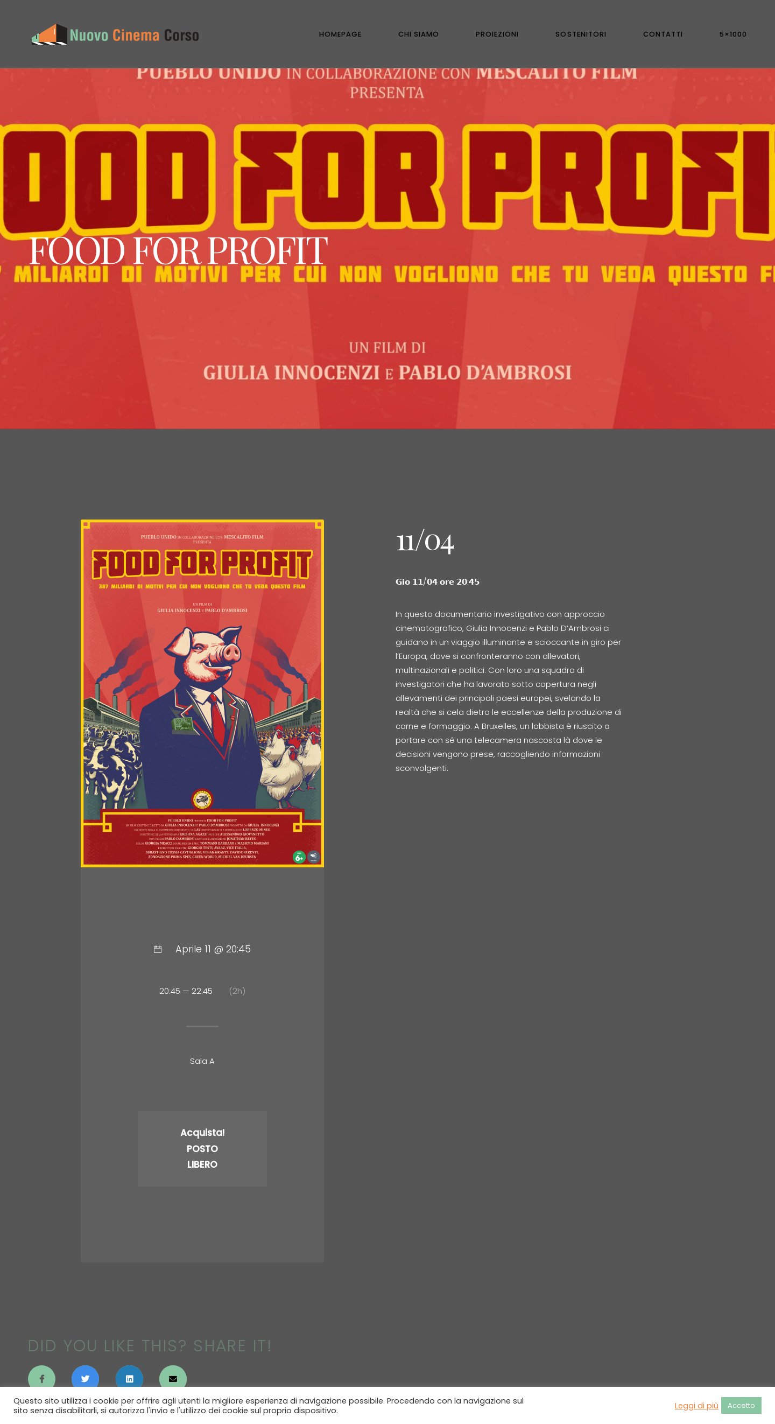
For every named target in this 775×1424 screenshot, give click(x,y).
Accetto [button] (741, 1405)
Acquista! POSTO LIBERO (202, 1149)
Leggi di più (696, 1406)
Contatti (663, 34)
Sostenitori (580, 34)
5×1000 (733, 34)
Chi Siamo (418, 34)
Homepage (340, 34)
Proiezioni (497, 34)
